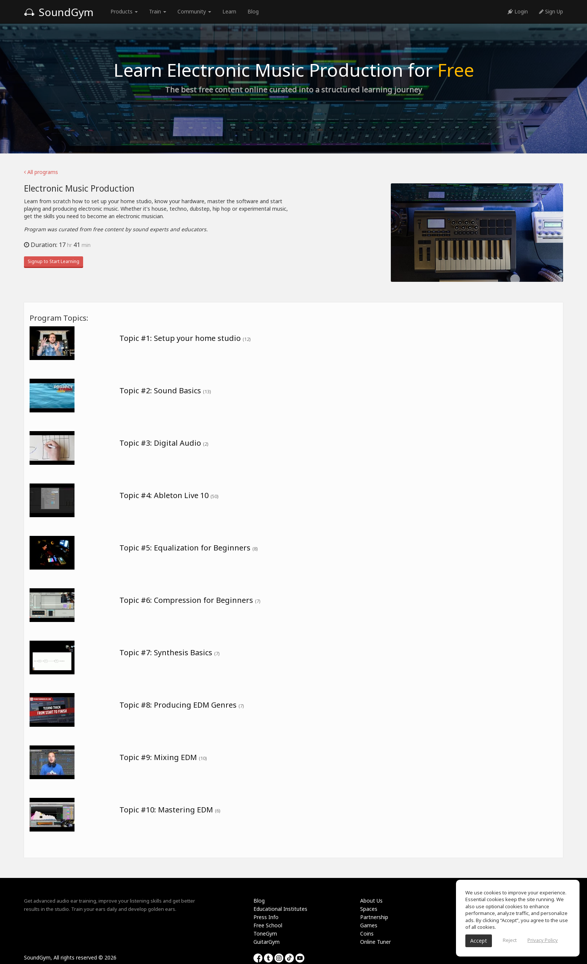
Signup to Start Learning (53, 261)
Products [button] (124, 11)
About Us (371, 900)
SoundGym (59, 12)
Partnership (374, 917)
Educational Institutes (280, 908)
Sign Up (551, 11)
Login (518, 11)
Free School (267, 925)
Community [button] (194, 11)
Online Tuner (375, 941)
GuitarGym (266, 941)
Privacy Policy (542, 940)
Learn (229, 11)
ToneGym (265, 933)
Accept (478, 940)
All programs (41, 172)
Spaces (368, 908)
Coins (367, 933)
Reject (510, 940)
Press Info (266, 917)
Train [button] (157, 11)
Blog (253, 11)
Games (368, 925)
